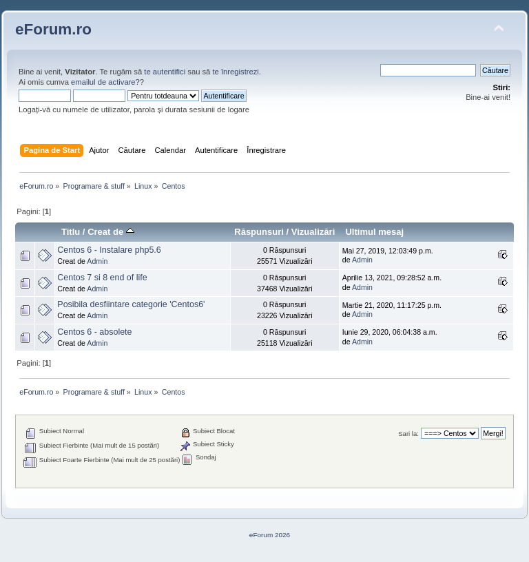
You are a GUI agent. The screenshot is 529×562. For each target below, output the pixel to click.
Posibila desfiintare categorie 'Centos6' (131, 304)
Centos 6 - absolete (94, 332)
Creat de (110, 232)
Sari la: (408, 433)
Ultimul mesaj (374, 232)
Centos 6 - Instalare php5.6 (108, 250)
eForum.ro (53, 29)
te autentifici (164, 71)
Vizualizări (313, 232)
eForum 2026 (269, 535)
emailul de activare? (105, 82)
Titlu (70, 232)
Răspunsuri (259, 232)
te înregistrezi (235, 71)
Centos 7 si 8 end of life (102, 277)
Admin (97, 261)
